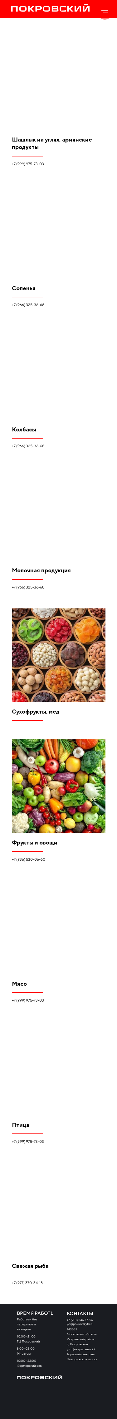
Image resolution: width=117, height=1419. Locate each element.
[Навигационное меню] (104, 12)
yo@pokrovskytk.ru (80, 1324)
